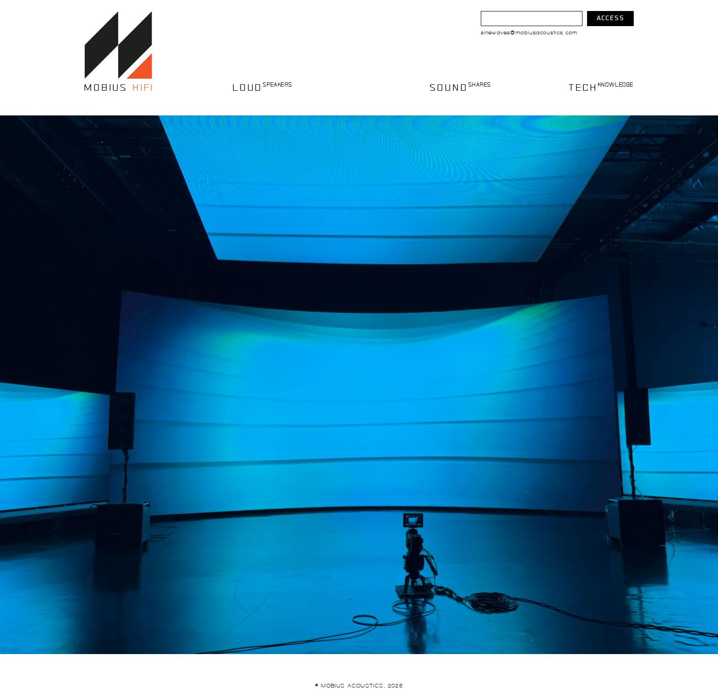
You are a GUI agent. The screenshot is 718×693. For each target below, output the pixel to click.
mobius (118, 87)
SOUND (460, 87)
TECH (601, 87)
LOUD (261, 87)
